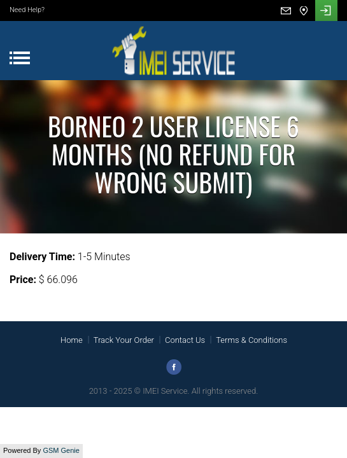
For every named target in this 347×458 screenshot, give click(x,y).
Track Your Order (124, 340)
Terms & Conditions (251, 340)
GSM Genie (61, 450)
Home (71, 340)
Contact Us (185, 340)
